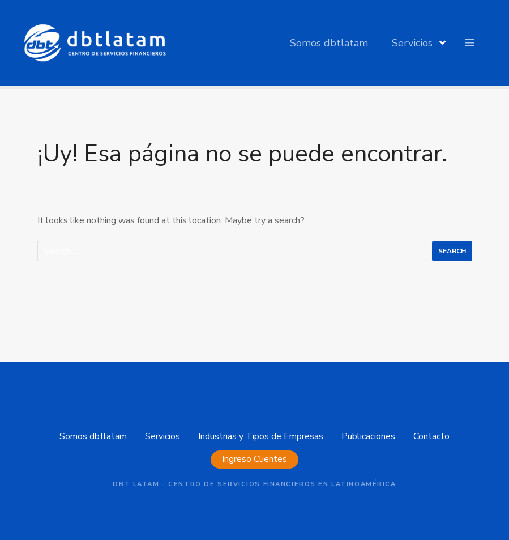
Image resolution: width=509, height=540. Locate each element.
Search (452, 251)
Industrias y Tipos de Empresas (260, 436)
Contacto (431, 436)
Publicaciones (368, 436)
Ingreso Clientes (254, 459)
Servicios (412, 43)
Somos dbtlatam (329, 43)
